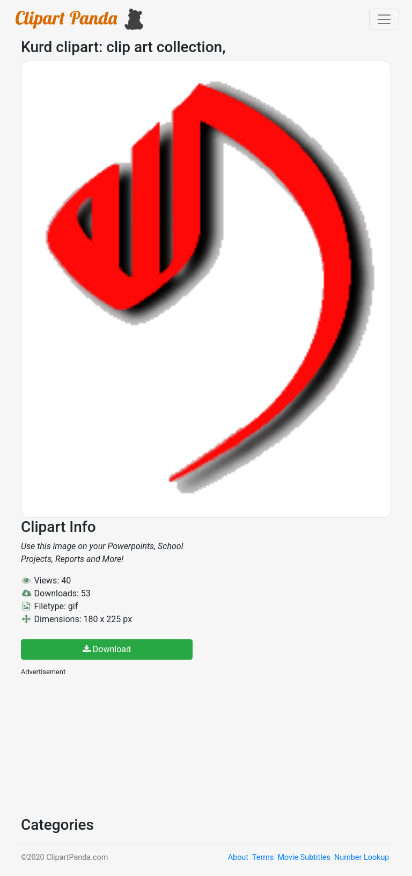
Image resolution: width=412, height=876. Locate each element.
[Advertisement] (101, 745)
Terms (263, 857)
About (238, 857)
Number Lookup (361, 857)
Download (107, 649)
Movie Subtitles (303, 857)
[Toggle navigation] (384, 19)
